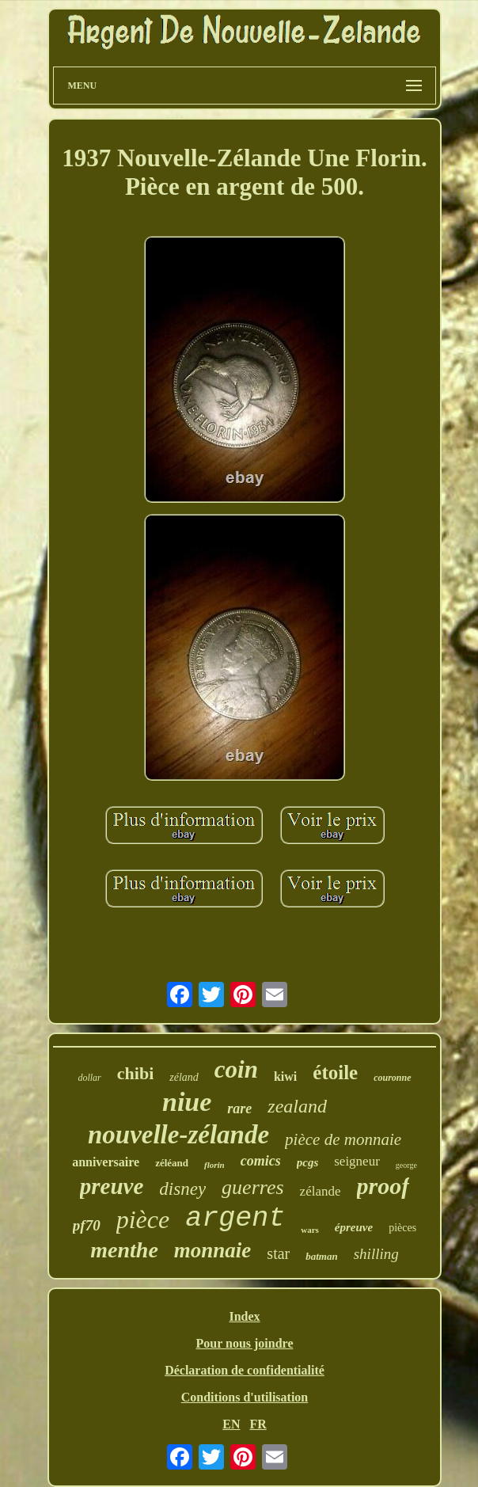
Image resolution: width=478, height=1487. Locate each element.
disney (182, 1189)
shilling (376, 1254)
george (406, 1165)
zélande (320, 1191)
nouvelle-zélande (178, 1134)
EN (231, 1424)
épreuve (354, 1227)
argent (235, 1218)
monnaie (213, 1250)
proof (383, 1186)
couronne (392, 1077)
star (278, 1253)
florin (214, 1164)
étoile (335, 1072)
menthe (124, 1250)
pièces (402, 1228)
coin (236, 1069)
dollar (89, 1077)
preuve (112, 1186)
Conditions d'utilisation (245, 1397)
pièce (143, 1219)
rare (239, 1108)
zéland (184, 1077)
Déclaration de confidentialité (244, 1370)
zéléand (171, 1163)
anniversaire (105, 1162)
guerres (252, 1187)
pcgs (308, 1162)
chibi (135, 1073)
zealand (297, 1106)
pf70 (87, 1225)
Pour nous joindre (245, 1343)
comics (261, 1161)
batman (321, 1256)
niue (186, 1101)
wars (310, 1229)
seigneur (357, 1161)
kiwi (285, 1076)
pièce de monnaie (343, 1139)
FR (257, 1424)
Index (244, 1316)
